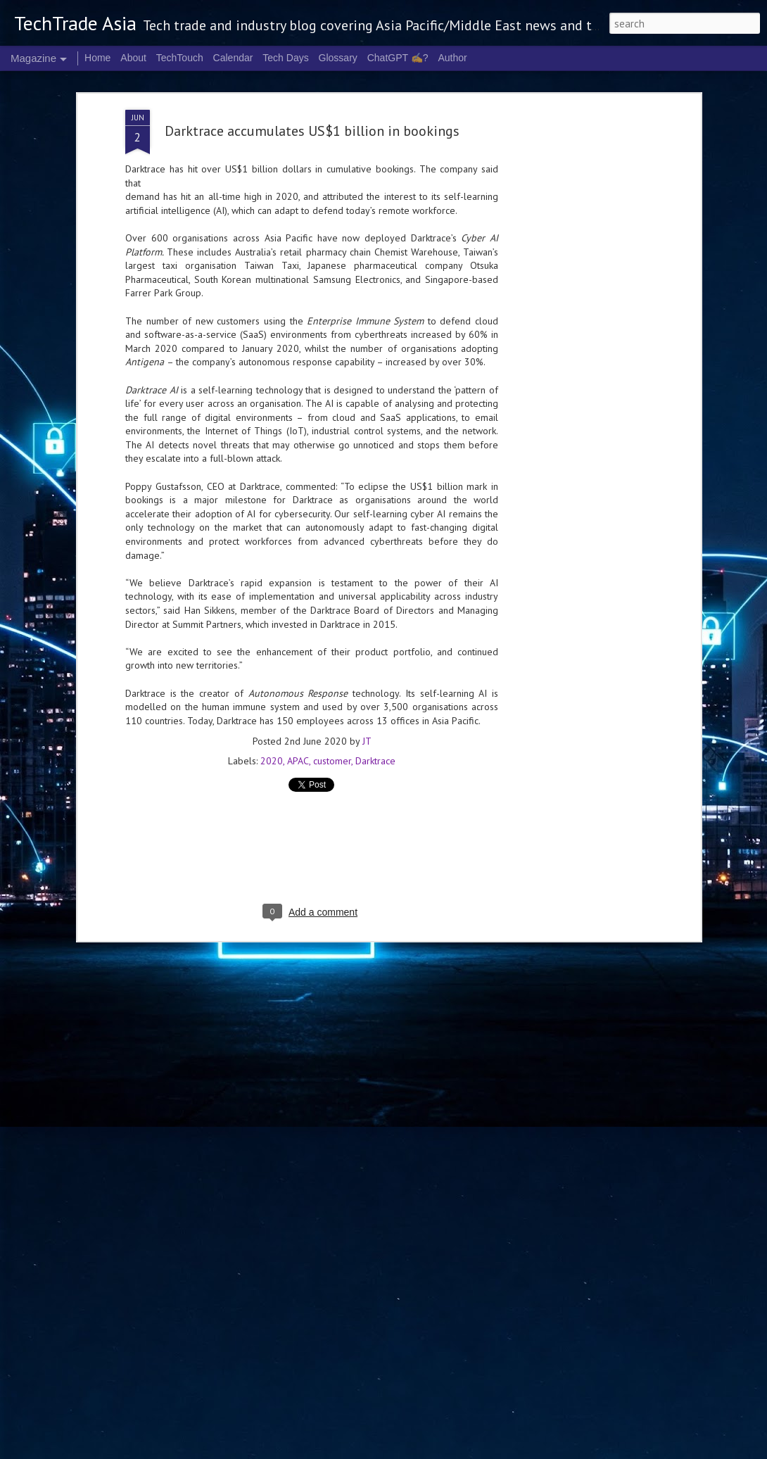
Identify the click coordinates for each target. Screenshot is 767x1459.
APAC (298, 617)
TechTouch (179, 57)
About (133, 57)
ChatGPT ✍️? (398, 57)
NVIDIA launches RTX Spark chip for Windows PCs (201, 1284)
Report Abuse (607, 1450)
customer (332, 617)
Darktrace (375, 617)
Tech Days (285, 57)
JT (367, 597)
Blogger (570, 1450)
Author (452, 57)
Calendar (233, 57)
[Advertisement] (311, 710)
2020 (271, 617)
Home (97, 57)
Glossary (338, 57)
